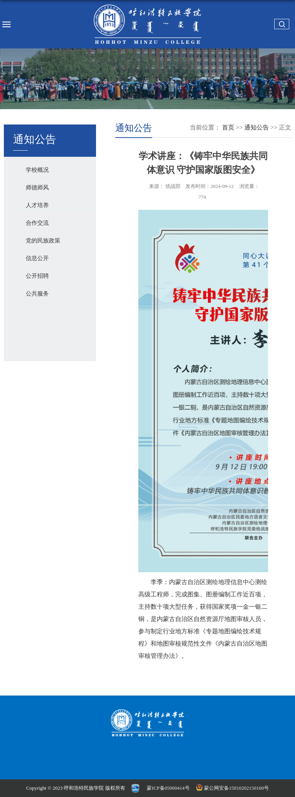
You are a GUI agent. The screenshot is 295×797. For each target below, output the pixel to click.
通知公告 (256, 127)
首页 (228, 127)
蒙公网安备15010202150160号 (233, 788)
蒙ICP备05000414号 (168, 788)
